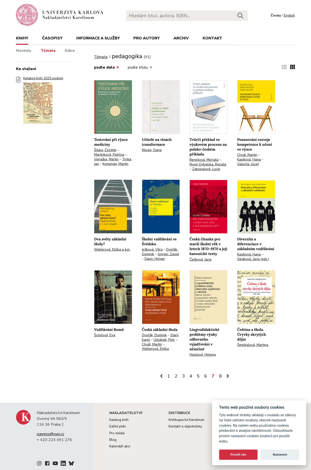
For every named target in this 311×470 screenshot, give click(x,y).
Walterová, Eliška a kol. (112, 249)
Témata (48, 50)
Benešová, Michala (204, 159)
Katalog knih (119, 419)
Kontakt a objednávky (185, 426)
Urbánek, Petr (164, 339)
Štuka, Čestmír (105, 150)
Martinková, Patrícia (109, 154)
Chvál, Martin (247, 155)
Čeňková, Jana (200, 259)
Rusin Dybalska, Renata (208, 164)
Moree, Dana (152, 150)
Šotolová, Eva (104, 335)
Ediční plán (117, 426)
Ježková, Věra (152, 249)
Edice (70, 50)
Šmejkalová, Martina (252, 345)
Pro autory (146, 38)
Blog (112, 439)
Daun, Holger (155, 258)
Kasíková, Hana (249, 159)
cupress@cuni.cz (50, 434)
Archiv (181, 38)
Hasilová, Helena (203, 354)
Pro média (117, 433)
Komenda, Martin (115, 164)
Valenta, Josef (248, 164)
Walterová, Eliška (155, 348)
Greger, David (168, 254)
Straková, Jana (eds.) (253, 259)
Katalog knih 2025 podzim (43, 101)
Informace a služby (98, 38)
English (289, 15)
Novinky (23, 50)
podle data (106, 67)
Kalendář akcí (119, 446)
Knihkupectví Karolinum (186, 419)
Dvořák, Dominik (154, 335)
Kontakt (212, 38)
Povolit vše (238, 454)
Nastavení (280, 454)
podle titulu (140, 67)
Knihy (22, 38)
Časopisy (52, 38)
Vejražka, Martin (106, 159)
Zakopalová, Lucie (206, 169)
